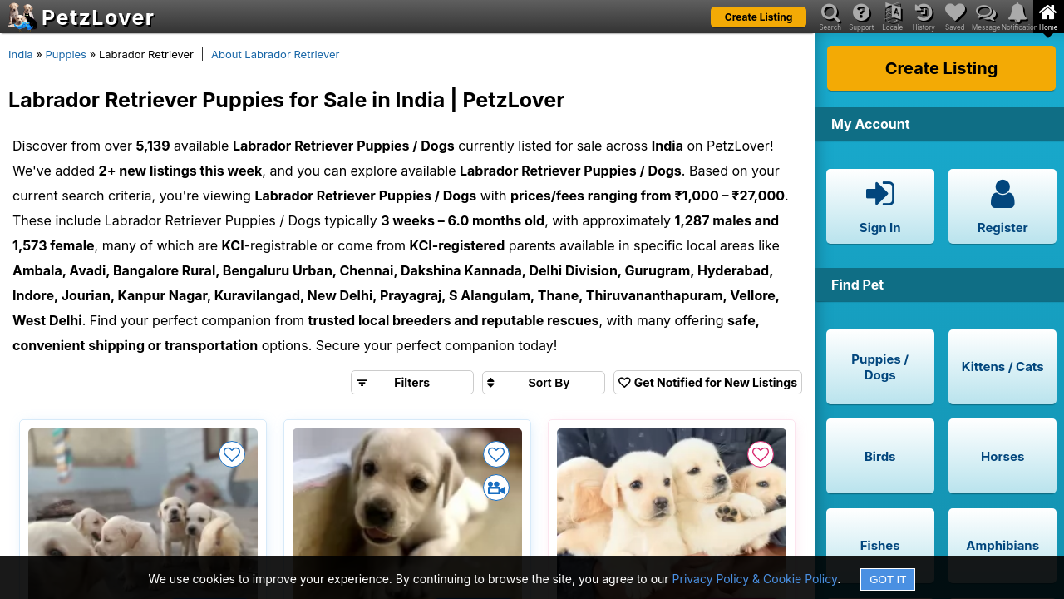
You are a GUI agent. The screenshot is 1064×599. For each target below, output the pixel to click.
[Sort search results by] (543, 383)
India (20, 54)
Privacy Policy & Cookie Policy (755, 579)
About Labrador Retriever (275, 54)
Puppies (65, 54)
